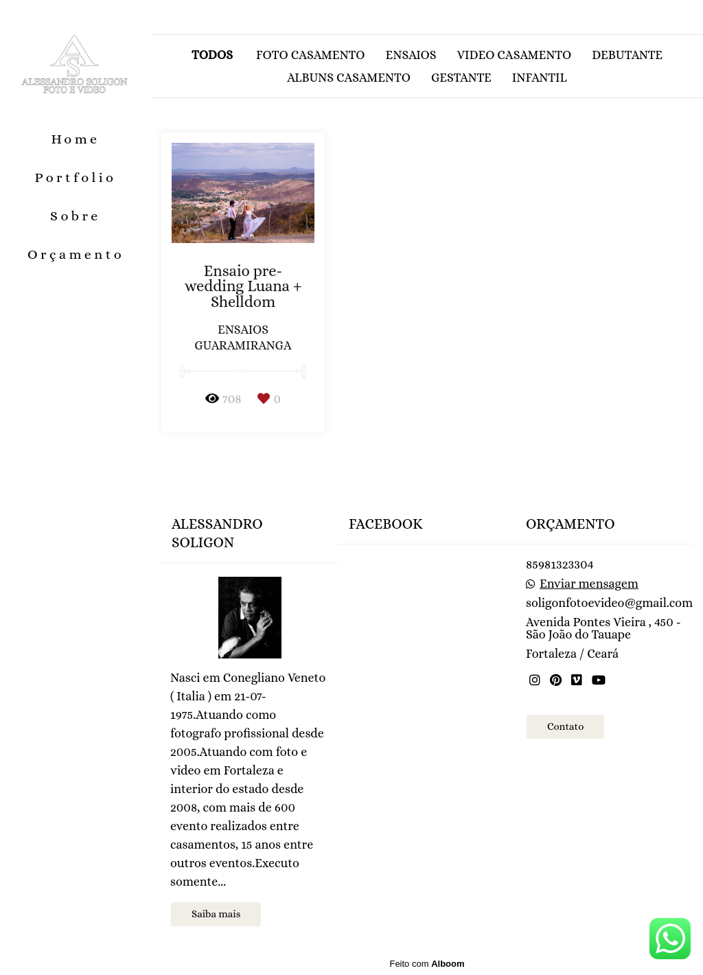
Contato (565, 726)
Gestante (461, 77)
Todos (212, 55)
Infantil (539, 77)
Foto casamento (310, 55)
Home (75, 139)
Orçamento (75, 254)
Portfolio (76, 177)
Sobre (75, 216)
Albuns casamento (349, 77)
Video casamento (514, 55)
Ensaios (411, 55)
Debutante (627, 55)
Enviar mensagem (589, 583)
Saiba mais (216, 914)
